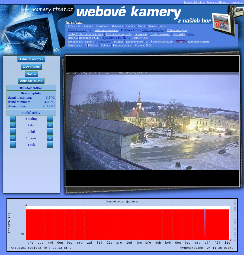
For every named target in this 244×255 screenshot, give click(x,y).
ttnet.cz (189, 2)
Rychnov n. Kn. (122, 45)
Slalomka (117, 26)
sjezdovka (179, 33)
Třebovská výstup (177, 30)
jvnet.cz (225, 2)
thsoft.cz (200, 2)
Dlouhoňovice (134, 41)
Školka (152, 26)
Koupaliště (104, 41)
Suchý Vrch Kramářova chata (85, 33)
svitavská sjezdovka (106, 30)
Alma (163, 26)
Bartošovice (75, 45)
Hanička (73, 37)
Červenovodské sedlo (118, 33)
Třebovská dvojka (153, 30)
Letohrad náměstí (198, 41)
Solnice (105, 45)
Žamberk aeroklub (161, 41)
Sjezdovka (102, 26)
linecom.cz (237, 2)
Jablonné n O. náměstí (81, 41)
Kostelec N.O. (143, 45)
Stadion (118, 41)
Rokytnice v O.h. (89, 37)
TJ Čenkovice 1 (77, 30)
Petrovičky (140, 33)
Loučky (130, 26)
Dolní (141, 26)
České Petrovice (160, 33)
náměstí (180, 41)
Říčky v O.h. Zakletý (81, 26)
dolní (191, 33)
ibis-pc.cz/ (213, 2)
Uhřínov (93, 45)
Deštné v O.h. (139, 37)
